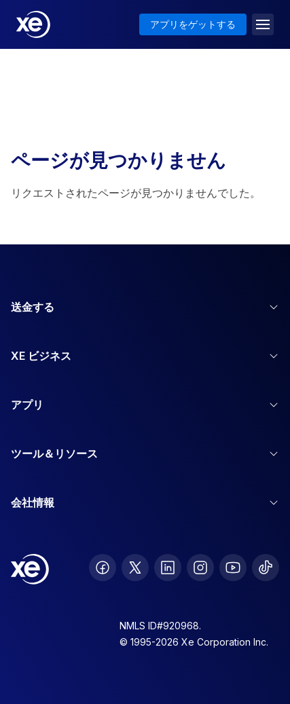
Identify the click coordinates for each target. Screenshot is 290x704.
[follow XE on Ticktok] (265, 567)
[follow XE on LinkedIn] (167, 567)
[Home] (33, 24)
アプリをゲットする (193, 24)
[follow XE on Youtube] (233, 567)
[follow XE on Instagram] (200, 567)
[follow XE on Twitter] (135, 567)
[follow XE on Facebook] (102, 567)
